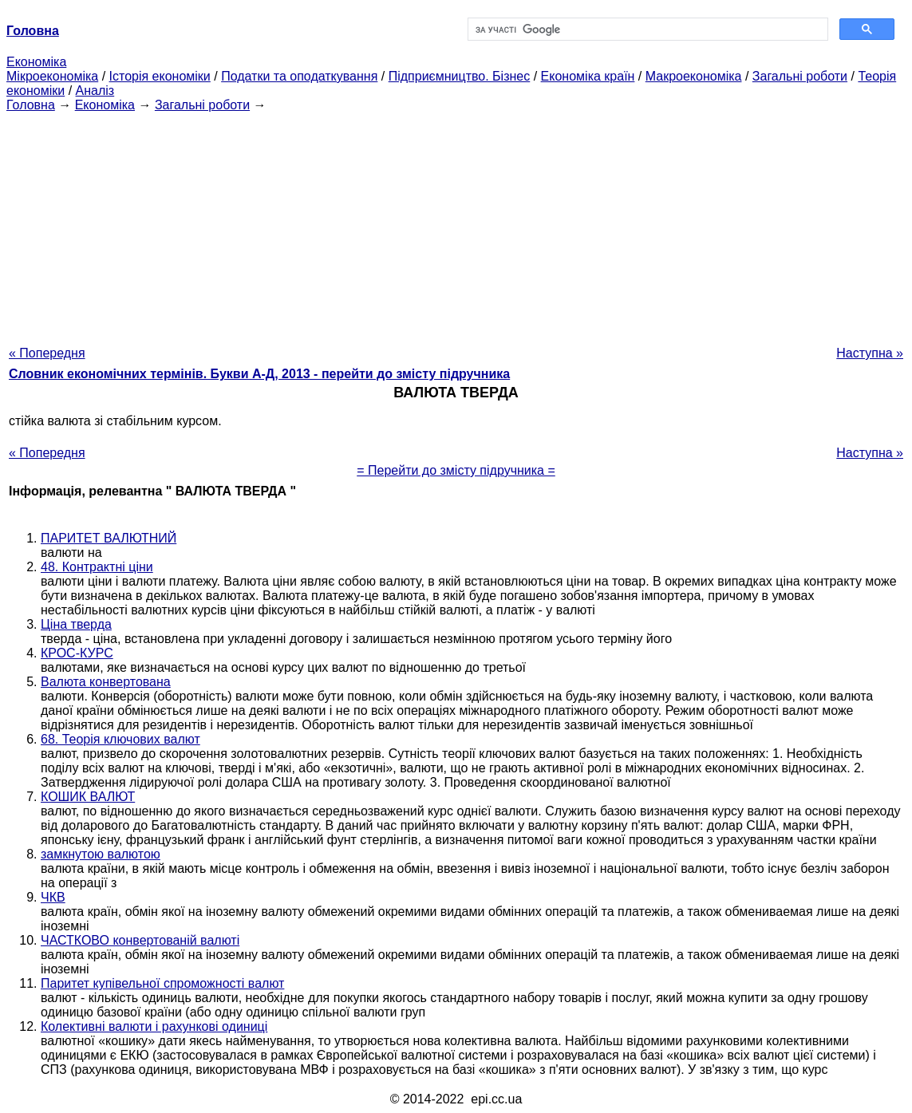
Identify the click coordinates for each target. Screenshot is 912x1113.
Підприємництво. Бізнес (460, 76)
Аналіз (95, 90)
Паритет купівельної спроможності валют (162, 983)
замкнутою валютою (100, 854)
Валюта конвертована (106, 682)
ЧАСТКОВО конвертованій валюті (140, 940)
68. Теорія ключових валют (120, 739)
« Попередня (47, 353)
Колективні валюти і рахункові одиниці (154, 1026)
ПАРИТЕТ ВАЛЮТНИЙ (108, 538)
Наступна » (869, 353)
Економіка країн (588, 76)
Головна (30, 105)
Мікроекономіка (52, 76)
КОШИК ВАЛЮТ (88, 796)
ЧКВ (53, 897)
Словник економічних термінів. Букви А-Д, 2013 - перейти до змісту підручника (259, 374)
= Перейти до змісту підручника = (456, 470)
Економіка (36, 62)
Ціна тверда (76, 624)
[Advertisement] (456, 224)
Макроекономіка (694, 76)
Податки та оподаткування (299, 76)
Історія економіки (160, 76)
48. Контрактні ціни (97, 567)
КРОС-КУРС (77, 653)
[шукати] (647, 29)
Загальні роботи (799, 76)
